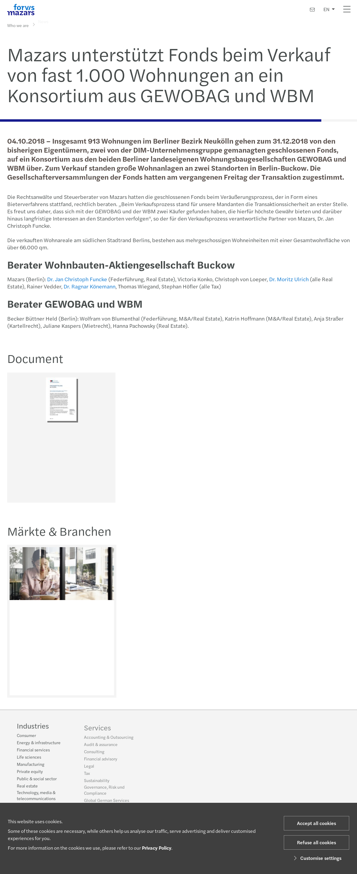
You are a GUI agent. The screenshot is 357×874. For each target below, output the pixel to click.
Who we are (18, 25)
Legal (89, 768)
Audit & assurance (101, 747)
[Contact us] (312, 9)
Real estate (27, 786)
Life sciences (29, 757)
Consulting (94, 754)
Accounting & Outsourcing (109, 739)
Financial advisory (100, 761)
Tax (87, 775)
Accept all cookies (316, 823)
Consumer (26, 736)
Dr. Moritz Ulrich (288, 279)
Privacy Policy (156, 847)
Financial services (33, 750)
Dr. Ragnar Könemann (89, 286)
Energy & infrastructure (39, 743)
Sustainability (97, 783)
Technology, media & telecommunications (36, 796)
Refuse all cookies (316, 842)
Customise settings (316, 857)
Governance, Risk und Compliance (104, 792)
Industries (33, 726)
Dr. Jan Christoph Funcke (76, 279)
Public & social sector (37, 779)
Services (97, 730)
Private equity (30, 772)
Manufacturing (30, 765)
